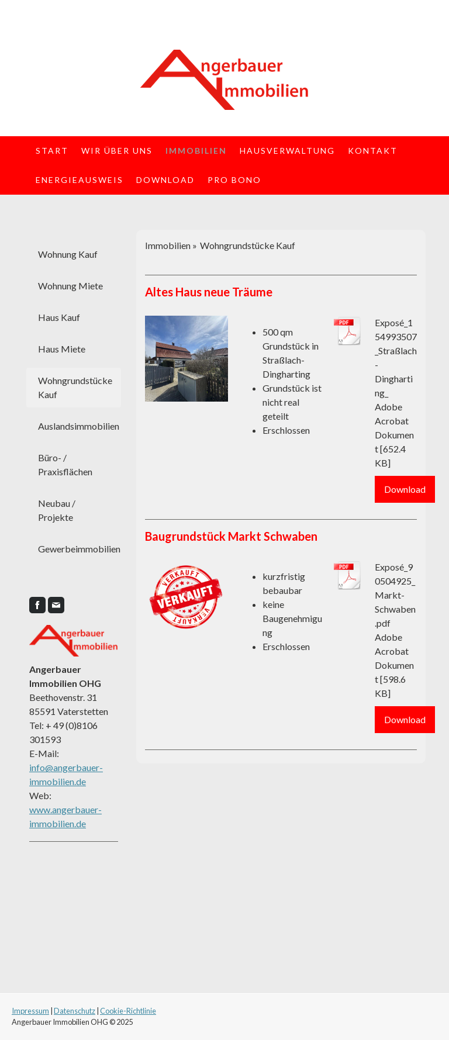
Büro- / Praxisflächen (65, 464)
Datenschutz (74, 1010)
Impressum (30, 1010)
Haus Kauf (59, 317)
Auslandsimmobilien (78, 425)
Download (165, 180)
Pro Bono (234, 180)
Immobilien (196, 151)
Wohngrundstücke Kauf (75, 387)
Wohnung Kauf (68, 254)
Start (52, 151)
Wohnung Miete (70, 285)
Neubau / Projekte (56, 510)
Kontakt (373, 151)
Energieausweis (79, 180)
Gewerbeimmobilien (79, 548)
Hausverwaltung (287, 151)
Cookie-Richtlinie (128, 1010)
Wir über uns (117, 151)
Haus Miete (61, 348)
